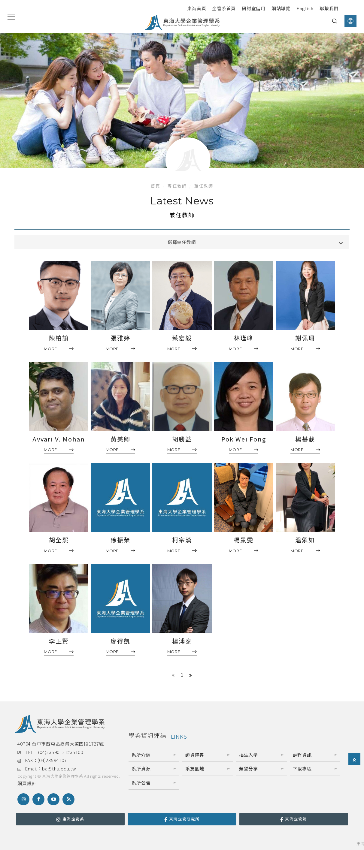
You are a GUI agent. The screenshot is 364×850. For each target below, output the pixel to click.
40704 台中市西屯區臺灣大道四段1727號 (60, 743)
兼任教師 (203, 186)
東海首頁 (196, 8)
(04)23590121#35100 (60, 752)
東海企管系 (70, 819)
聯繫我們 (329, 8)
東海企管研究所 (182, 819)
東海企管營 (293, 819)
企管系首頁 (224, 8)
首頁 (155, 186)
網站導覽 (280, 8)
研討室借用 (253, 8)
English (305, 8)
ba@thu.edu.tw (59, 768)
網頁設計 (26, 783)
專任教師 (177, 186)
